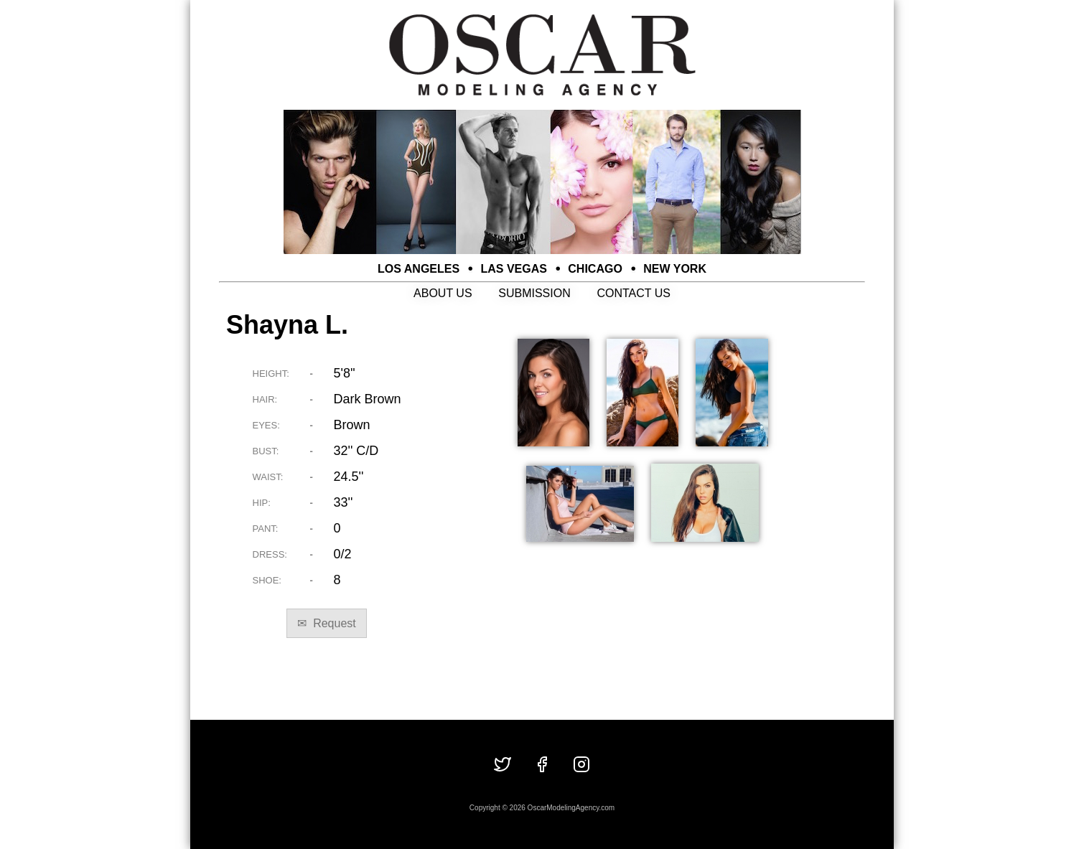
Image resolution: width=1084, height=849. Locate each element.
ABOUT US (442, 293)
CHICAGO (595, 269)
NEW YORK (674, 269)
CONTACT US (634, 293)
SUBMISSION (534, 293)
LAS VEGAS (514, 269)
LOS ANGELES (418, 269)
